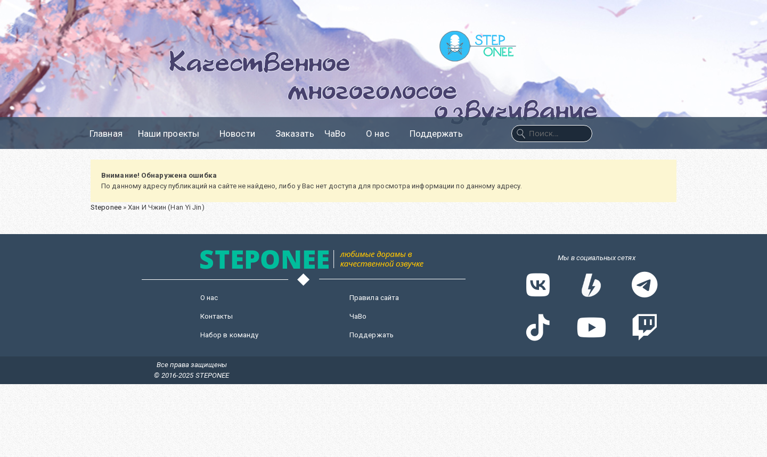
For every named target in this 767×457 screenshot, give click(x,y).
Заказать (294, 133)
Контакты (216, 316)
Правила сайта (374, 298)
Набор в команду (229, 335)
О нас (382, 133)
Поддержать (436, 133)
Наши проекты (173, 133)
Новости (242, 133)
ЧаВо (340, 133)
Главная (106, 133)
